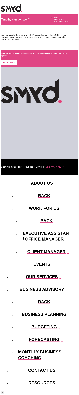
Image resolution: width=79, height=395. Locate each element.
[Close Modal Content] (2, 392)
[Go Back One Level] (44, 195)
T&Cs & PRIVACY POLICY (53, 167)
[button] (66, 7)
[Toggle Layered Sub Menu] (41, 183)
